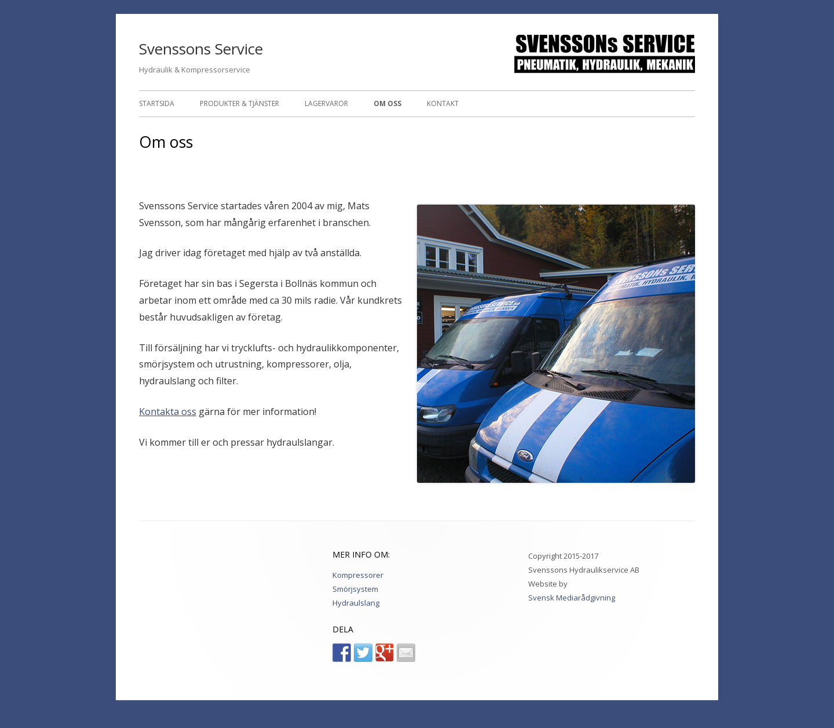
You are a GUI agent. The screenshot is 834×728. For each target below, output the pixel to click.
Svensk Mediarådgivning (571, 597)
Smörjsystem (355, 589)
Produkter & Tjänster (239, 103)
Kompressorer (357, 575)
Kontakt (443, 103)
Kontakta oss (167, 411)
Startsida (156, 103)
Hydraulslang (355, 603)
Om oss (387, 103)
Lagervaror (326, 103)
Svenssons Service (201, 48)
